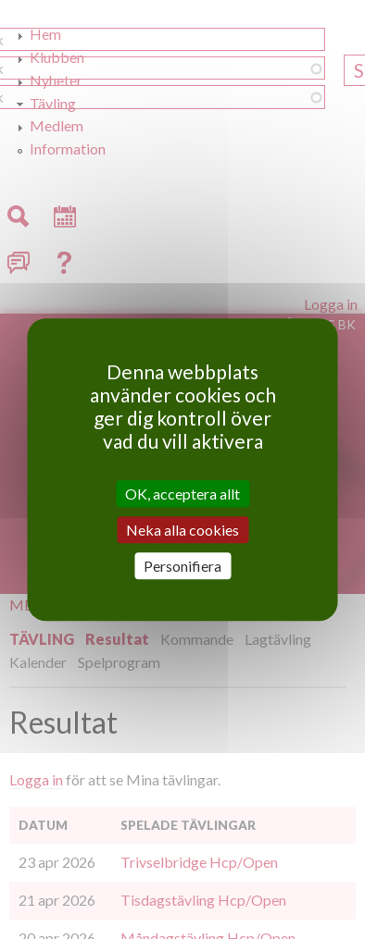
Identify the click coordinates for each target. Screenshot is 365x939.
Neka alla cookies (182, 529)
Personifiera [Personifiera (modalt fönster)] (182, 566)
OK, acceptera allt (182, 493)
